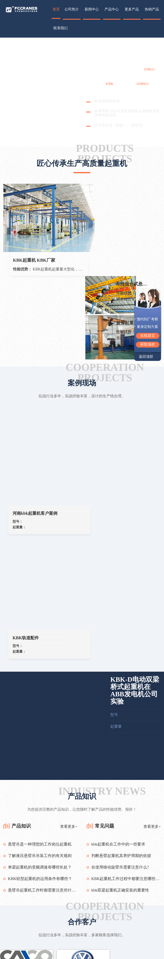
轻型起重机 (41, 946)
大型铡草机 (47, 890)
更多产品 (132, 9)
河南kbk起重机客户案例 (38, 423)
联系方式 (70, 939)
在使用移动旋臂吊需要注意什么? (121, 653)
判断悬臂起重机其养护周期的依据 (122, 641)
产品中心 (112, 9)
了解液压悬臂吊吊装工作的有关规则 (41, 641)
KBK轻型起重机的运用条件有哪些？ (41, 664)
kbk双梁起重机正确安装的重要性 (121, 675)
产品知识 (22, 612)
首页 (56, 9)
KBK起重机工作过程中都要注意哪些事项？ (126, 664)
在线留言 (147, 336)
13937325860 (144, 936)
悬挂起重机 (41, 939)
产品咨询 (70, 952)
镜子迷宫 (66, 890)
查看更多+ (68, 612)
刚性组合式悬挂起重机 (133, 192)
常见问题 (106, 612)
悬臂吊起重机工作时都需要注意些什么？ (42, 675)
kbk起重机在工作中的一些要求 (119, 630)
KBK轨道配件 (110, 423)
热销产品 (152, 9)
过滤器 (29, 890)
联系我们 (60, 28)
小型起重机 (41, 952)
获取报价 (147, 344)
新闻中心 (92, 9)
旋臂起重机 (127, 231)
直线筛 (82, 890)
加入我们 (70, 946)
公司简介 (72, 9)
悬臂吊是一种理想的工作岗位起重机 (41, 630)
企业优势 (70, 933)
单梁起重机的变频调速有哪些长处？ (41, 653)
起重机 (97, 52)
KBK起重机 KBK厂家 (35, 244)
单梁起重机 (41, 933)
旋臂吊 (41, 927)
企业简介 (70, 927)
